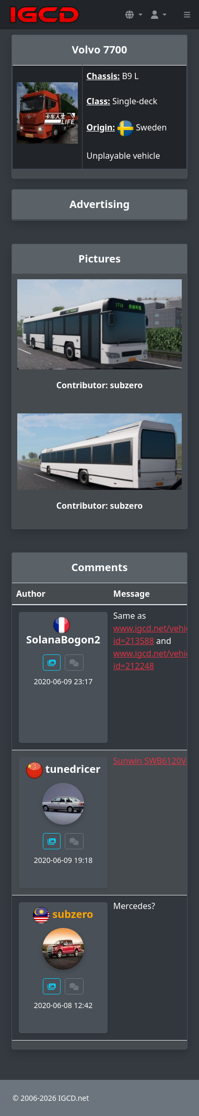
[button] (133, 14)
